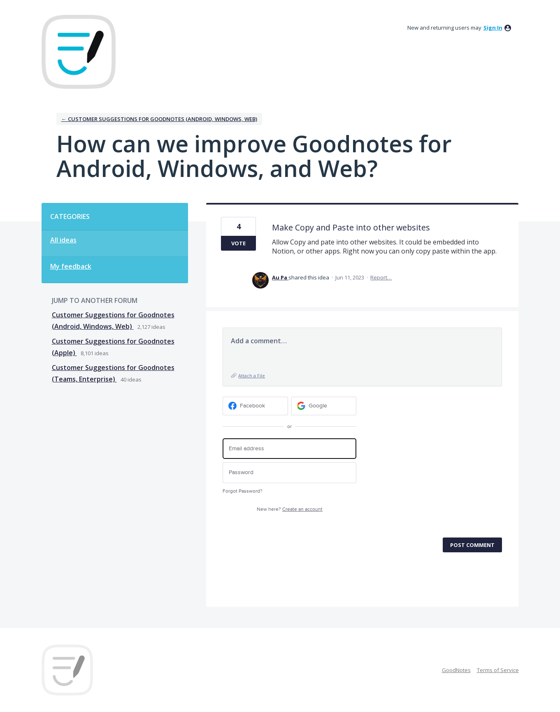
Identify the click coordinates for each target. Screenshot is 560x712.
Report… (381, 277)
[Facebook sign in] (255, 406)
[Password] (289, 472)
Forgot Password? (243, 491)
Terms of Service (498, 670)
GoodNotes (456, 670)
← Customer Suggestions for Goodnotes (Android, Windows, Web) (159, 119)
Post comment (472, 545)
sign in (492, 27)
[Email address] (289, 448)
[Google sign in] (324, 406)
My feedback (70, 266)
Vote (238, 243)
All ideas (63, 239)
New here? (290, 509)
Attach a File (251, 375)
